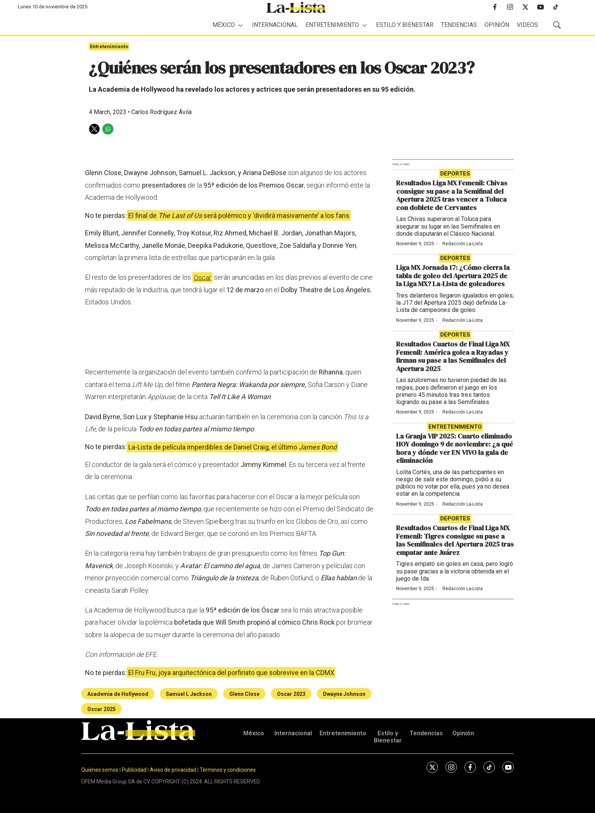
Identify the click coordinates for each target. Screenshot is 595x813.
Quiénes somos (99, 770)
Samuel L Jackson (189, 694)
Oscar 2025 (101, 709)
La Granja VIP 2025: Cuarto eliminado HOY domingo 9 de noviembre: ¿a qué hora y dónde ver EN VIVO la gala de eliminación (454, 448)
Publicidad (135, 770)
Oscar (202, 277)
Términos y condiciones (228, 770)
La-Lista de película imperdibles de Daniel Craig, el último (232, 447)
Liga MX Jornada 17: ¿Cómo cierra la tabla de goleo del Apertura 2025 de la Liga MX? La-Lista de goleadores (453, 275)
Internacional (275, 24)
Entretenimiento (332, 24)
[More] (240, 25)
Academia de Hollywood (117, 694)
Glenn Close (244, 694)
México (223, 24)
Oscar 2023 (291, 694)
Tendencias (459, 24)
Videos (527, 24)
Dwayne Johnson (344, 694)
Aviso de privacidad (173, 770)
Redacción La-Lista (462, 243)
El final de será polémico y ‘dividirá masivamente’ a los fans (238, 215)
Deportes (455, 173)
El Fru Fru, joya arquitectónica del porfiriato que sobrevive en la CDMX (231, 673)
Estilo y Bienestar (404, 24)
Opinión (497, 24)
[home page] (296, 7)
